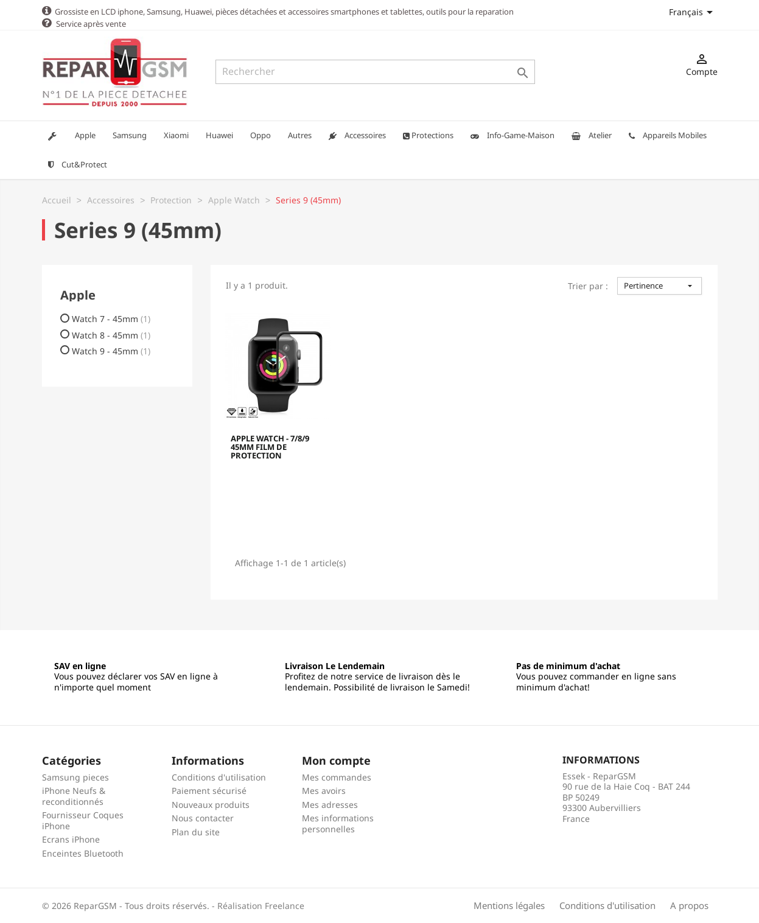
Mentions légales (509, 905)
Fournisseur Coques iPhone (83, 820)
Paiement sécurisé (209, 790)
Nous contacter (203, 817)
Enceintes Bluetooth (83, 852)
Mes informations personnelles (338, 823)
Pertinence (659, 284)
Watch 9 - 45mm (111, 350)
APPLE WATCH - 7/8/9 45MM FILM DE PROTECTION (270, 447)
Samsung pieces (75, 776)
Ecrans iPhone (71, 838)
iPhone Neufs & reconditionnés (73, 795)
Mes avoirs (324, 790)
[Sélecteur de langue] (693, 12)
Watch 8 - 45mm (111, 334)
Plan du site (196, 831)
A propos (689, 905)
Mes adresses (330, 804)
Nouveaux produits (211, 804)
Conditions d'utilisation (219, 776)
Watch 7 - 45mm (111, 318)
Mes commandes (336, 776)
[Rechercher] (375, 72)
